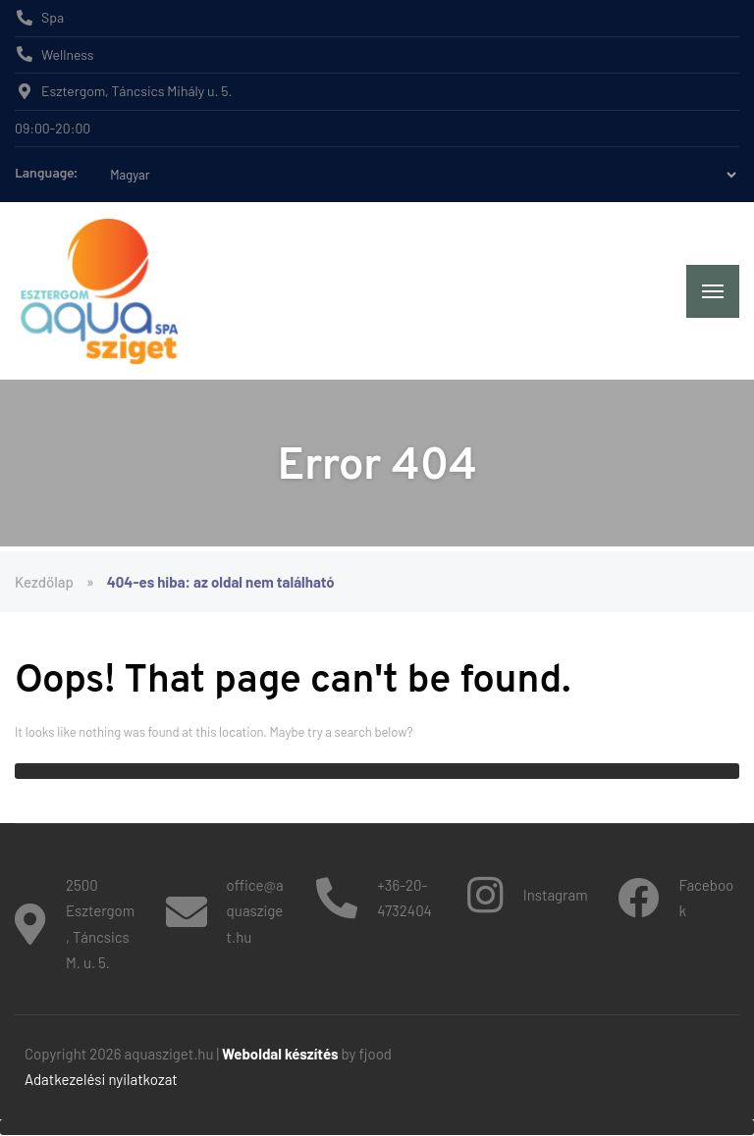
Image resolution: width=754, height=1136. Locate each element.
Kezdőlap (44, 582)
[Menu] (712, 291)
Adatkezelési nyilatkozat (101, 1079)
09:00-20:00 (52, 128)
